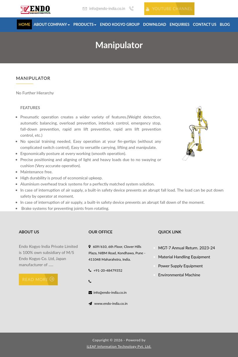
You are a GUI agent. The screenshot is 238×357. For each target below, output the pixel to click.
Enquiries (180, 24)
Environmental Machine (179, 274)
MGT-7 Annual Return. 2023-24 (186, 247)
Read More (38, 279)
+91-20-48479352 (105, 270)
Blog (225, 24)
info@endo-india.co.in (104, 8)
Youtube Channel (169, 8)
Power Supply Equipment (180, 265)
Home (24, 24)
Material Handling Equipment (184, 256)
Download (154, 24)
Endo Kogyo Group (120, 24)
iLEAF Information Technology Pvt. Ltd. (119, 346)
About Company (52, 24)
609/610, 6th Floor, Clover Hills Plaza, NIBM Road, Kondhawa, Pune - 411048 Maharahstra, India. (117, 253)
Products (85, 24)
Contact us (205, 24)
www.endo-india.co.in (108, 303)
